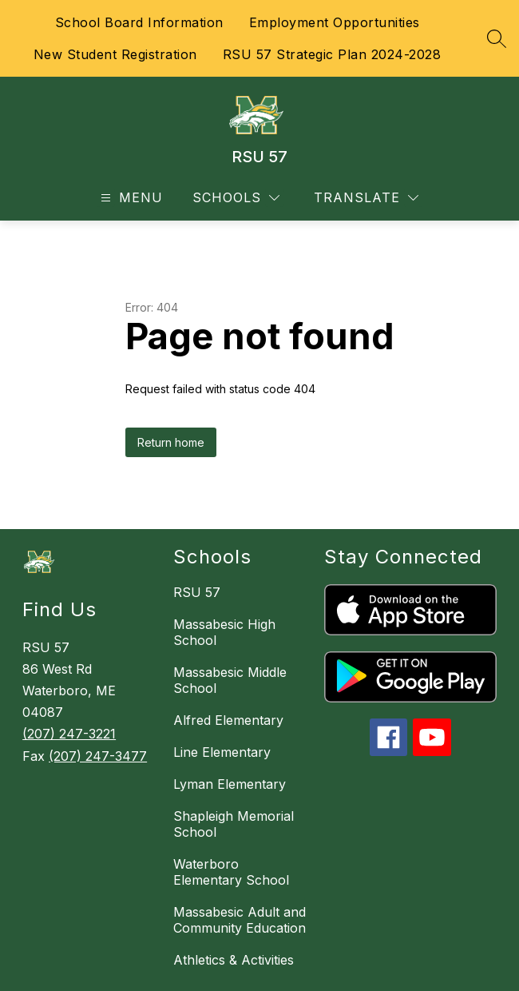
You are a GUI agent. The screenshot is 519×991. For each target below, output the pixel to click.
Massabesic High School (224, 632)
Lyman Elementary (229, 784)
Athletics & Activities (233, 960)
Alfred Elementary (228, 720)
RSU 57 (196, 592)
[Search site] (496, 38)
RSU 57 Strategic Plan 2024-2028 (332, 54)
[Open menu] (130, 198)
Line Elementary (222, 752)
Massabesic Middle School (230, 680)
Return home (170, 442)
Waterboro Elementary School (231, 872)
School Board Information (139, 22)
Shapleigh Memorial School (233, 824)
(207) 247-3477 (98, 756)
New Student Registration (115, 54)
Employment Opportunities (334, 22)
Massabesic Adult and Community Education (239, 920)
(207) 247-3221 (69, 734)
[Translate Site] (366, 198)
